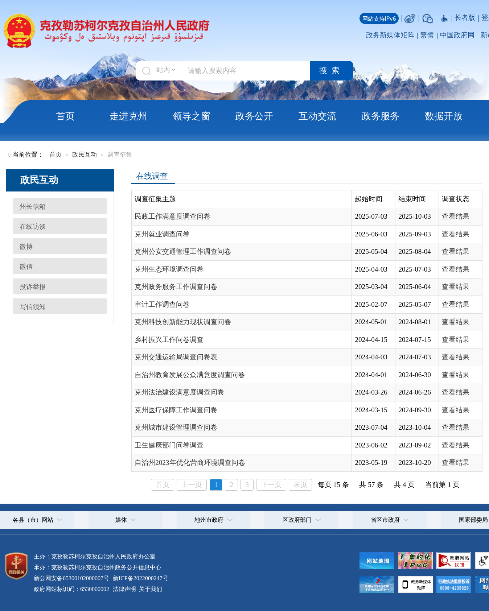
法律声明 (124, 589)
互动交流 (317, 116)
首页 (65, 116)
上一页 (191, 484)
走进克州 (128, 116)
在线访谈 (33, 226)
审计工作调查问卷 (162, 304)
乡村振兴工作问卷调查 (169, 339)
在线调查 (152, 176)
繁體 (427, 35)
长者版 (465, 17)
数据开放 (444, 116)
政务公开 (254, 116)
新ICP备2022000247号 (139, 578)
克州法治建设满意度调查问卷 (179, 392)
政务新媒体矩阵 (390, 35)
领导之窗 (191, 116)
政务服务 (380, 116)
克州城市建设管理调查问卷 (176, 427)
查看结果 (455, 216)
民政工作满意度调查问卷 (172, 216)
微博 (26, 246)
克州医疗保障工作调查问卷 (176, 410)
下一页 (271, 484)
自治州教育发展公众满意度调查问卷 (190, 375)
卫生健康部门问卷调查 (169, 445)
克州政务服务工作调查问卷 (176, 286)
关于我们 (149, 589)
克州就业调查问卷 (162, 234)
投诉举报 (33, 286)
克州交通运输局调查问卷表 (176, 357)
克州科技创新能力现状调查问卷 (183, 322)
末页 (300, 484)
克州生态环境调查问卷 (169, 269)
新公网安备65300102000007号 (71, 578)
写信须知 (33, 306)
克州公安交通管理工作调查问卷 (183, 251)
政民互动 (84, 154)
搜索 (331, 70)
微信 (26, 266)
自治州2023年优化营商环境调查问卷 (190, 462)
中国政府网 (457, 35)
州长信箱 (33, 206)
